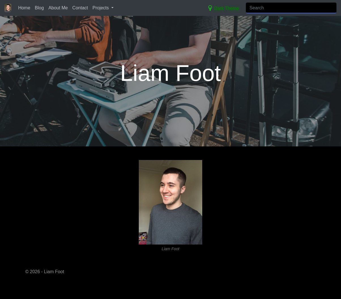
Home (24, 7)
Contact (80, 7)
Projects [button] (101, 7)
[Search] (291, 8)
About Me (58, 7)
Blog (39, 7)
